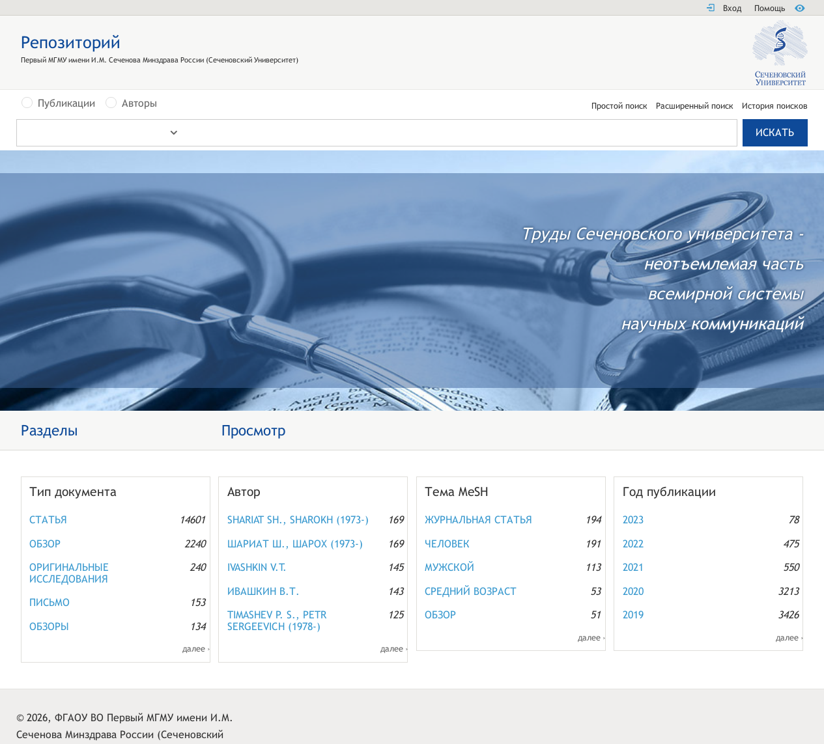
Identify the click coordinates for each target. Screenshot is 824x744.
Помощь (769, 8)
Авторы (139, 103)
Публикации (66, 103)
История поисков (775, 106)
